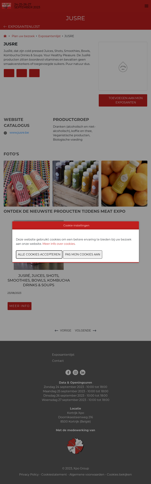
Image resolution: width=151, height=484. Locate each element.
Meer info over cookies (58, 244)
